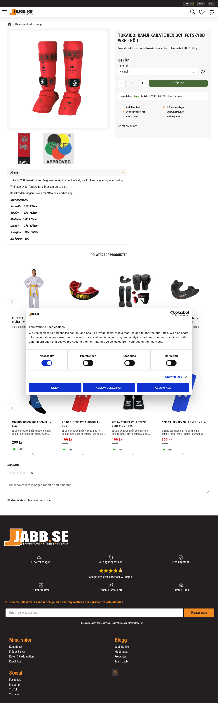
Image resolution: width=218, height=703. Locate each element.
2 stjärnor (14, 473)
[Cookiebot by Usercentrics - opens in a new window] (173, 313)
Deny (55, 387)
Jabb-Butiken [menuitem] (122, 646)
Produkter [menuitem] (120, 656)
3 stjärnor (17, 473)
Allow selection (109, 387)
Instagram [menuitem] (15, 684)
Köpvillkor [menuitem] (15, 661)
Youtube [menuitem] (14, 694)
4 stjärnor (20, 473)
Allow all (163, 387)
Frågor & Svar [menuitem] (17, 651)
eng (211, 3)
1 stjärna (11, 473)
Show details (173, 376)
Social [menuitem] (15, 673)
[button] (6, 12)
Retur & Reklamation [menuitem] (21, 656)
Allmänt (15, 172)
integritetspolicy (135, 623)
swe (201, 3)
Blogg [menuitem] (121, 640)
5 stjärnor (24, 473)
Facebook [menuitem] (15, 679)
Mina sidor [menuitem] (20, 640)
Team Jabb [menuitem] (121, 661)
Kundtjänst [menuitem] (15, 646)
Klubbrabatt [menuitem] (122, 651)
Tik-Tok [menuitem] (13, 689)
